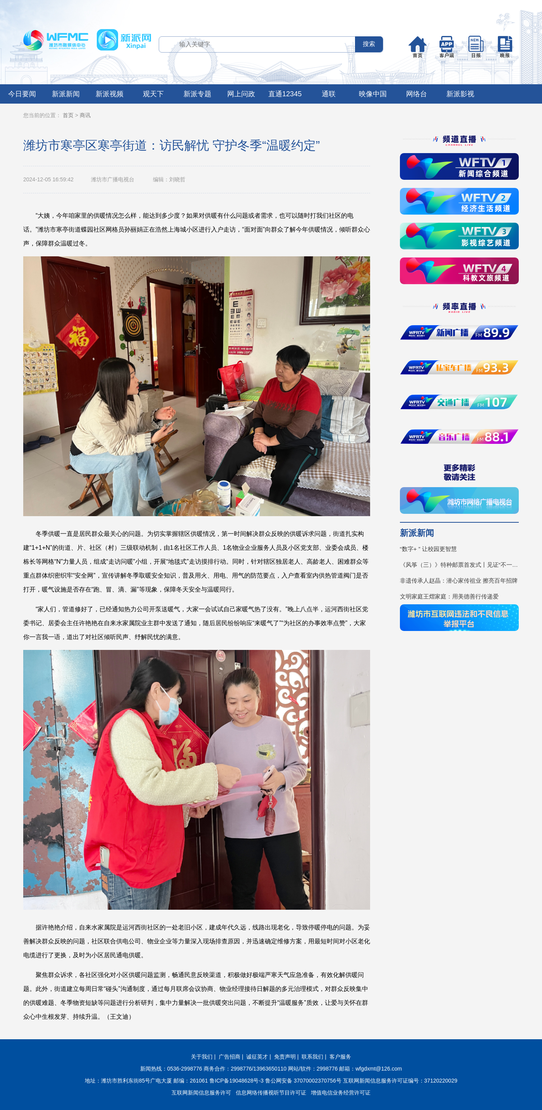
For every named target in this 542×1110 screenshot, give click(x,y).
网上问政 (241, 94)
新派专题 (197, 94)
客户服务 (340, 1057)
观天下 (153, 94)
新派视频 (109, 94)
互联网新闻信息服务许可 (201, 1093)
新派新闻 (66, 94)
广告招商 (229, 1057)
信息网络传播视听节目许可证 (271, 1093)
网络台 (416, 94)
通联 (329, 94)
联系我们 (312, 1057)
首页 (68, 115)
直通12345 (285, 94)
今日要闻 (22, 94)
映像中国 (373, 94)
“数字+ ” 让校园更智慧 (428, 549)
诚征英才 (257, 1057)
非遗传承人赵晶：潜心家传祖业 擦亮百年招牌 (459, 580)
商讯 (85, 115)
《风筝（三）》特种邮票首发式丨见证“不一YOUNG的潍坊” (459, 564)
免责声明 (285, 1057)
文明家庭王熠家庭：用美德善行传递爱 (449, 596)
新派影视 (460, 94)
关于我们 (202, 1057)
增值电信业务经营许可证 (340, 1093)
